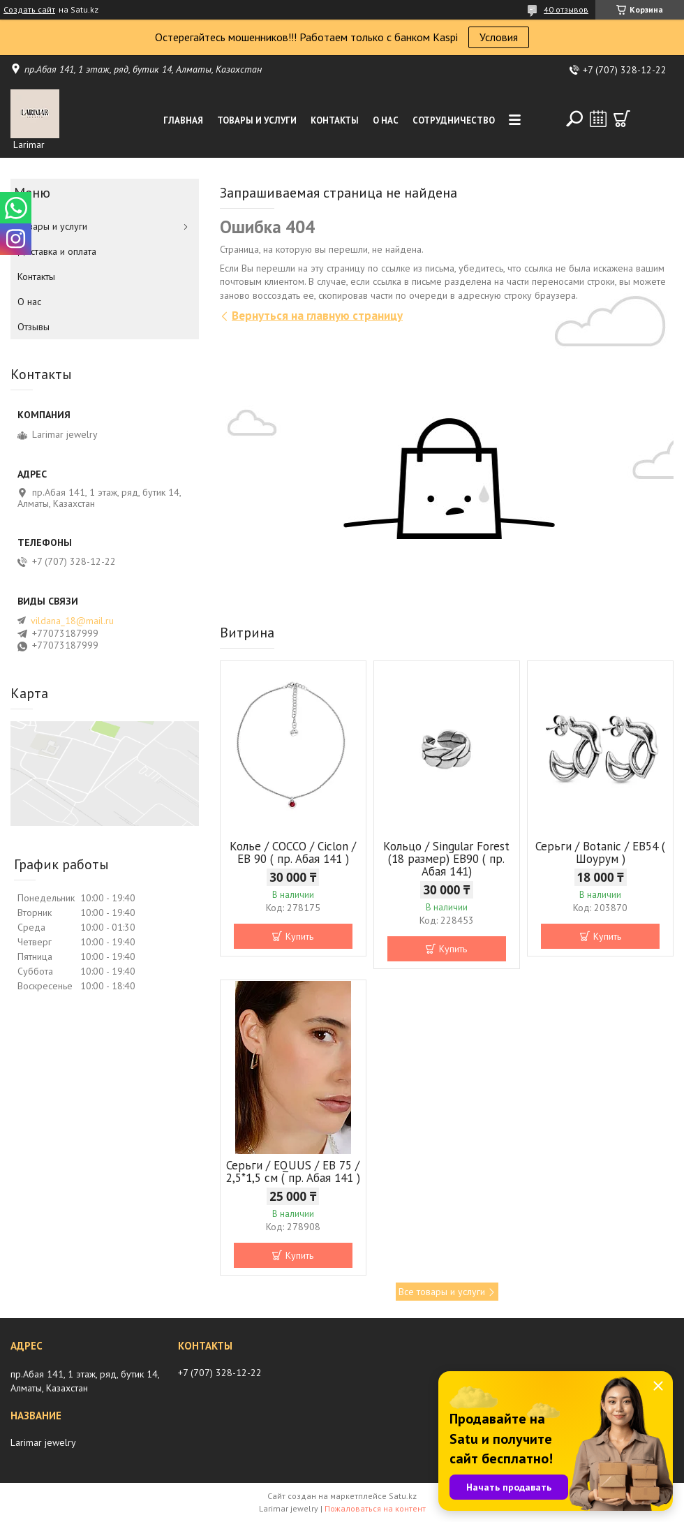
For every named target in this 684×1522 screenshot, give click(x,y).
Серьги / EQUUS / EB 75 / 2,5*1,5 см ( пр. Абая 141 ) (293, 1171)
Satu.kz (403, 1496)
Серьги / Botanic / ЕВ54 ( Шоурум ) (600, 852)
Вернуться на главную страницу (317, 315)
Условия (498, 37)
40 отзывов (566, 9)
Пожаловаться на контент (375, 1508)
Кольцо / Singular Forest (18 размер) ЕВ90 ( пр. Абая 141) (446, 859)
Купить (299, 936)
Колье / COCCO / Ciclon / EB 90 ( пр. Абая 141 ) (293, 852)
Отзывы (33, 326)
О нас (386, 120)
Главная (183, 120)
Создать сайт (29, 10)
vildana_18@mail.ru (72, 620)
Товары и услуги (257, 120)
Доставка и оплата (56, 251)
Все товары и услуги (442, 1291)
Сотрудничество (453, 120)
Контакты (335, 120)
